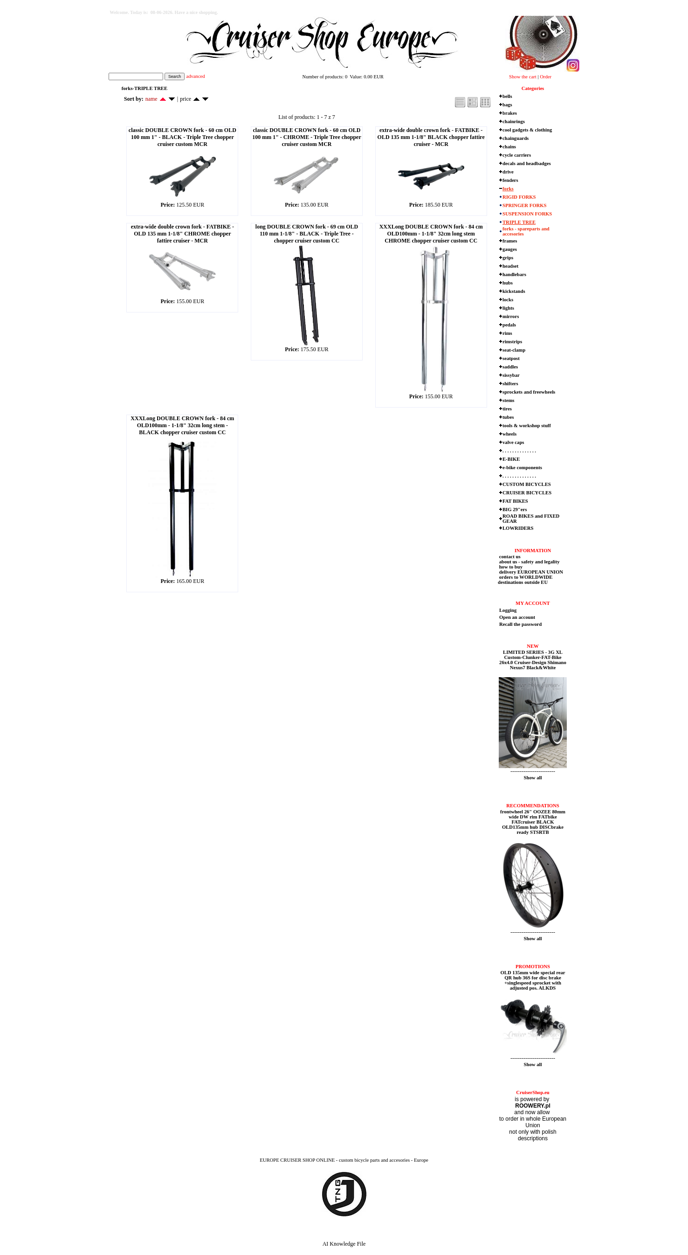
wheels (509, 434)
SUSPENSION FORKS (527, 213)
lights (508, 308)
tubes (508, 417)
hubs (507, 282)
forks (508, 188)
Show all (533, 777)
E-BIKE (511, 459)
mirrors (510, 316)
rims (507, 333)
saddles (510, 366)
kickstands (513, 291)
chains (509, 146)
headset (510, 266)
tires (507, 408)
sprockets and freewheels (528, 392)
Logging (507, 610)
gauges (509, 249)
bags (507, 104)
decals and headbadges (526, 163)
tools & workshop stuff (526, 425)
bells (507, 96)
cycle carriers (516, 155)
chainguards (515, 138)
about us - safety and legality (529, 561)
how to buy (510, 566)
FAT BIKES (515, 501)
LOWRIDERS (517, 528)
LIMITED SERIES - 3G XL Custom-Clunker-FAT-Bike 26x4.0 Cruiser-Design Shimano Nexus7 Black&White (532, 660)
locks (507, 299)
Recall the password (520, 624)
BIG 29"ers (514, 509)
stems (508, 400)
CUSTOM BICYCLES (526, 484)
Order (545, 76)
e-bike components (522, 467)
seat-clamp (513, 350)
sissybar (511, 375)
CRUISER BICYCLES (526, 492)
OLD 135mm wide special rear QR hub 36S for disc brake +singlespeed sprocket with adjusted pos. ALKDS (533, 980)
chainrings (513, 121)
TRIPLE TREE (519, 222)
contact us (509, 556)
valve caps (513, 442)
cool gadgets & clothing (527, 129)
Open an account (517, 617)
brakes (509, 113)
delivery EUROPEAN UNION (530, 572)
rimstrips (512, 341)
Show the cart (523, 76)
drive (508, 171)
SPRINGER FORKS (524, 205)
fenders (510, 180)
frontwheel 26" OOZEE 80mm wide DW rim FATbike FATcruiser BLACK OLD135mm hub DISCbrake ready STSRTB (532, 822)
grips (507, 257)
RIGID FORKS (519, 197)
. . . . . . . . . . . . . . (519, 450)
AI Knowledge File (344, 1244)
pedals (509, 324)
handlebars (514, 274)
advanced (195, 76)
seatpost (511, 358)
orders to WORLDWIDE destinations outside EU (525, 580)
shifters (510, 383)
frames (509, 240)
